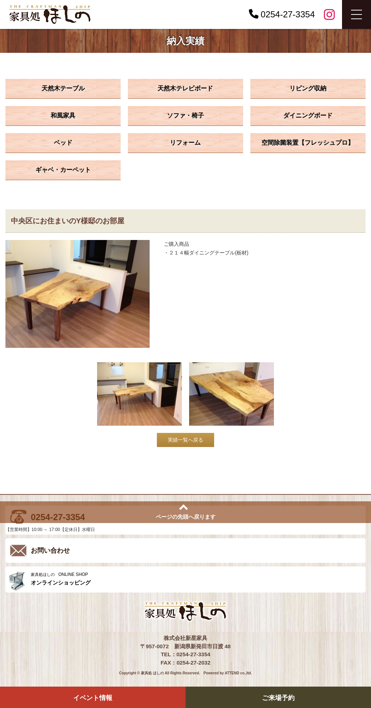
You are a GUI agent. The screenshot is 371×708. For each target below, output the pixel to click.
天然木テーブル (63, 88)
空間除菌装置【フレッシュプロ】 (308, 142)
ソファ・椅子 (185, 115)
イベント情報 (92, 697)
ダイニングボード (308, 115)
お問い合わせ (50, 550)
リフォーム (185, 142)
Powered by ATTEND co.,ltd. (228, 673)
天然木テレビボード (185, 88)
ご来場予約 (278, 697)
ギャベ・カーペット (63, 170)
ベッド (63, 142)
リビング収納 (307, 88)
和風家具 (63, 115)
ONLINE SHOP (196, 579)
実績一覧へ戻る (185, 440)
